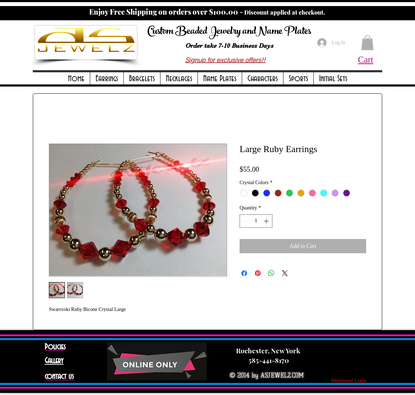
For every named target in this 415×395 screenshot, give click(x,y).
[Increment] (266, 221)
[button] (106, 79)
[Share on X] (285, 273)
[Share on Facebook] (244, 273)
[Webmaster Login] (349, 380)
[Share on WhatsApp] (271, 273)
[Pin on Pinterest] (257, 273)
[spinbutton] (256, 221)
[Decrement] (245, 221)
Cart (365, 59)
